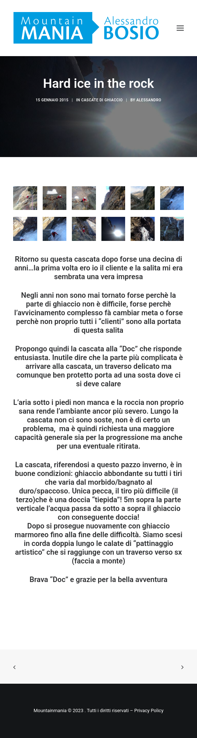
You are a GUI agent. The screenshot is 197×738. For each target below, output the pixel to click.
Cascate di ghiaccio (102, 100)
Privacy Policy (148, 710)
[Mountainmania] (86, 28)
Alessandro (148, 100)
